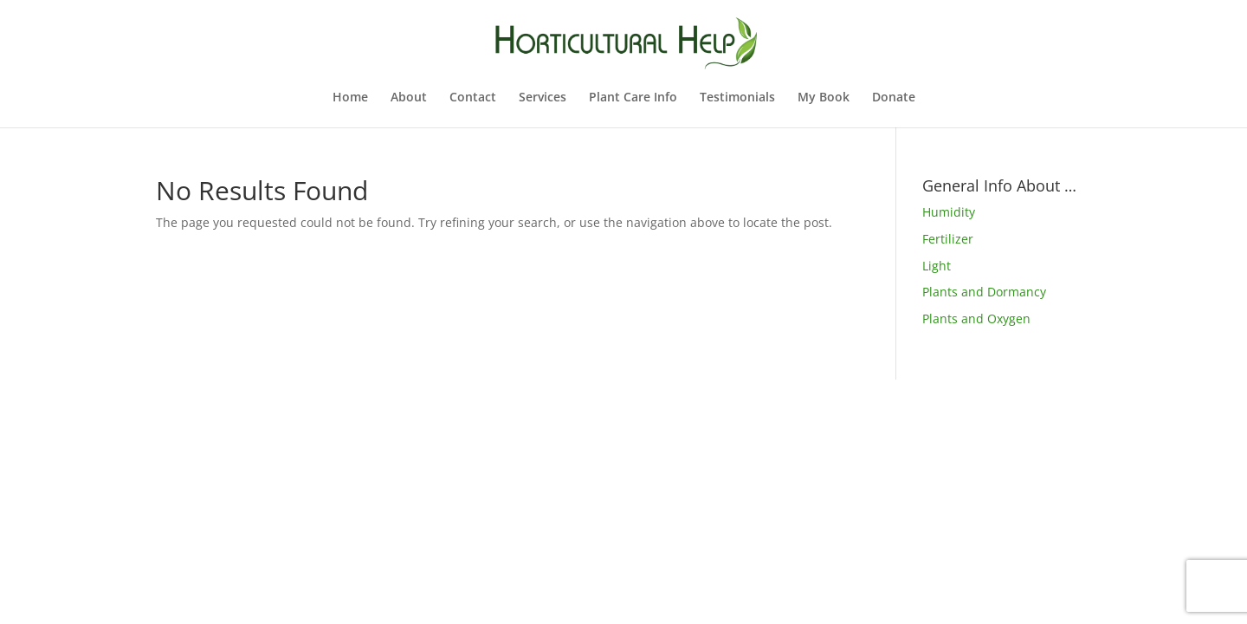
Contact (472, 98)
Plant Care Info (633, 98)
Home (350, 98)
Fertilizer (947, 239)
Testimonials (737, 98)
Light (936, 265)
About (409, 98)
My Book (824, 98)
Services (542, 98)
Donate (893, 98)
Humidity (948, 212)
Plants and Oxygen (976, 318)
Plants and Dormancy (984, 291)
